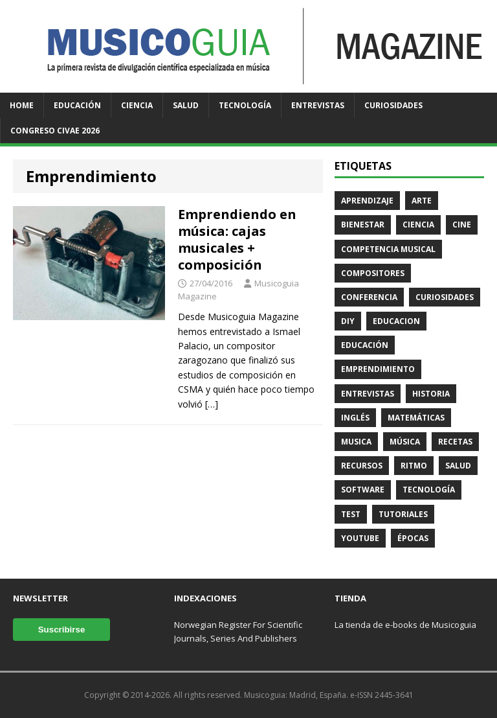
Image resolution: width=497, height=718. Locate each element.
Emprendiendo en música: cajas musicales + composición (237, 239)
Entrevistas (317, 105)
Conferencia (369, 297)
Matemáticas (416, 417)
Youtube (360, 538)
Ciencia (137, 105)
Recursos (361, 465)
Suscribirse (61, 629)
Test (350, 514)
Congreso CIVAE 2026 (55, 130)
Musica (356, 441)
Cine (461, 224)
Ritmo (414, 465)
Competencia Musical (388, 249)
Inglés (355, 417)
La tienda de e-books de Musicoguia (405, 625)
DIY (348, 321)
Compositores (372, 273)
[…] (211, 404)
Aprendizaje (367, 200)
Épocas (412, 538)
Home (22, 105)
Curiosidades (393, 105)
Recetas (455, 441)
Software (362, 489)
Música (405, 441)
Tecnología (245, 105)
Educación (77, 105)
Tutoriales (403, 514)
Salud (186, 105)
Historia (431, 393)
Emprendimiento (378, 369)
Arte (422, 200)
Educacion (396, 321)
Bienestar (362, 224)
